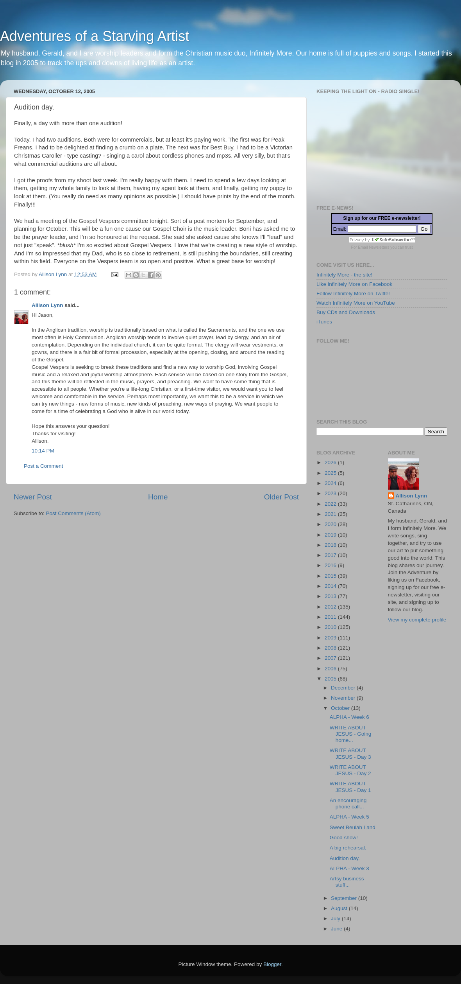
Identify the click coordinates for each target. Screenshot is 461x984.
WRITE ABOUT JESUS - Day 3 (350, 753)
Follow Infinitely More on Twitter (353, 293)
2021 (331, 514)
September (344, 898)
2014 (331, 586)
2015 (331, 576)
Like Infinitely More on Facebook (354, 284)
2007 (331, 658)
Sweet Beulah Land (352, 827)
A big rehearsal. (348, 848)
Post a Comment (43, 466)
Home (158, 497)
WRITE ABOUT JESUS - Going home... (351, 734)
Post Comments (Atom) (73, 513)
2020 (331, 524)
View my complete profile (417, 620)
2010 (331, 627)
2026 (331, 462)
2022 (331, 504)
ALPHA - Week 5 (349, 817)
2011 (331, 617)
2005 (331, 679)
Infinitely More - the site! (344, 275)
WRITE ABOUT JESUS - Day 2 (350, 770)
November (344, 698)
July (336, 918)
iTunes (324, 322)
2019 (331, 535)
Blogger (272, 964)
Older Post (281, 497)
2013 (331, 596)
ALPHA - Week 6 (349, 717)
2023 (331, 493)
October (341, 708)
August (340, 908)
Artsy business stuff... (347, 882)
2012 (331, 607)
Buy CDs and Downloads (345, 312)
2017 (331, 555)
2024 (331, 483)
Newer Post (33, 497)
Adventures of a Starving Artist (94, 36)
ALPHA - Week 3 (349, 868)
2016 (331, 565)
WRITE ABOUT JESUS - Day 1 (350, 787)
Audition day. (345, 858)
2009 (331, 638)
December (344, 688)
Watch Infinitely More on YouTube (355, 303)
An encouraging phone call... (348, 803)
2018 (331, 545)
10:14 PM (43, 451)
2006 (331, 669)
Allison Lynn (47, 305)
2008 (331, 648)
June (337, 929)
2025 (331, 473)
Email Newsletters (373, 247)
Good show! (344, 837)
